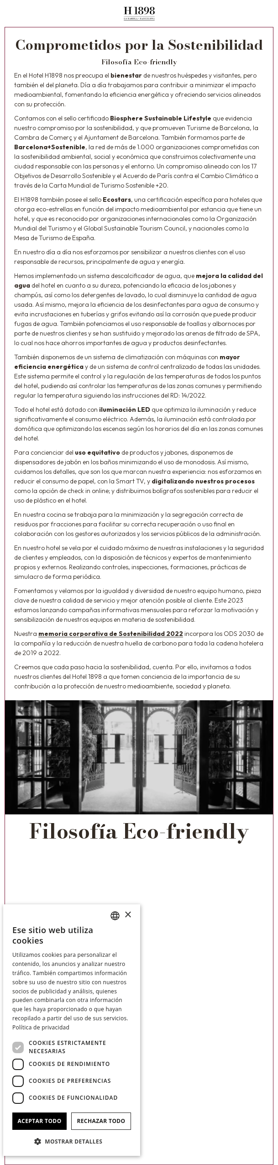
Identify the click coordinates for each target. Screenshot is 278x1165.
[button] (71, 1141)
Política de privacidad (40, 1027)
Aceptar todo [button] (39, 1121)
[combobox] (115, 915)
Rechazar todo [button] (101, 1121)
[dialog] (71, 1030)
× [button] (127, 915)
